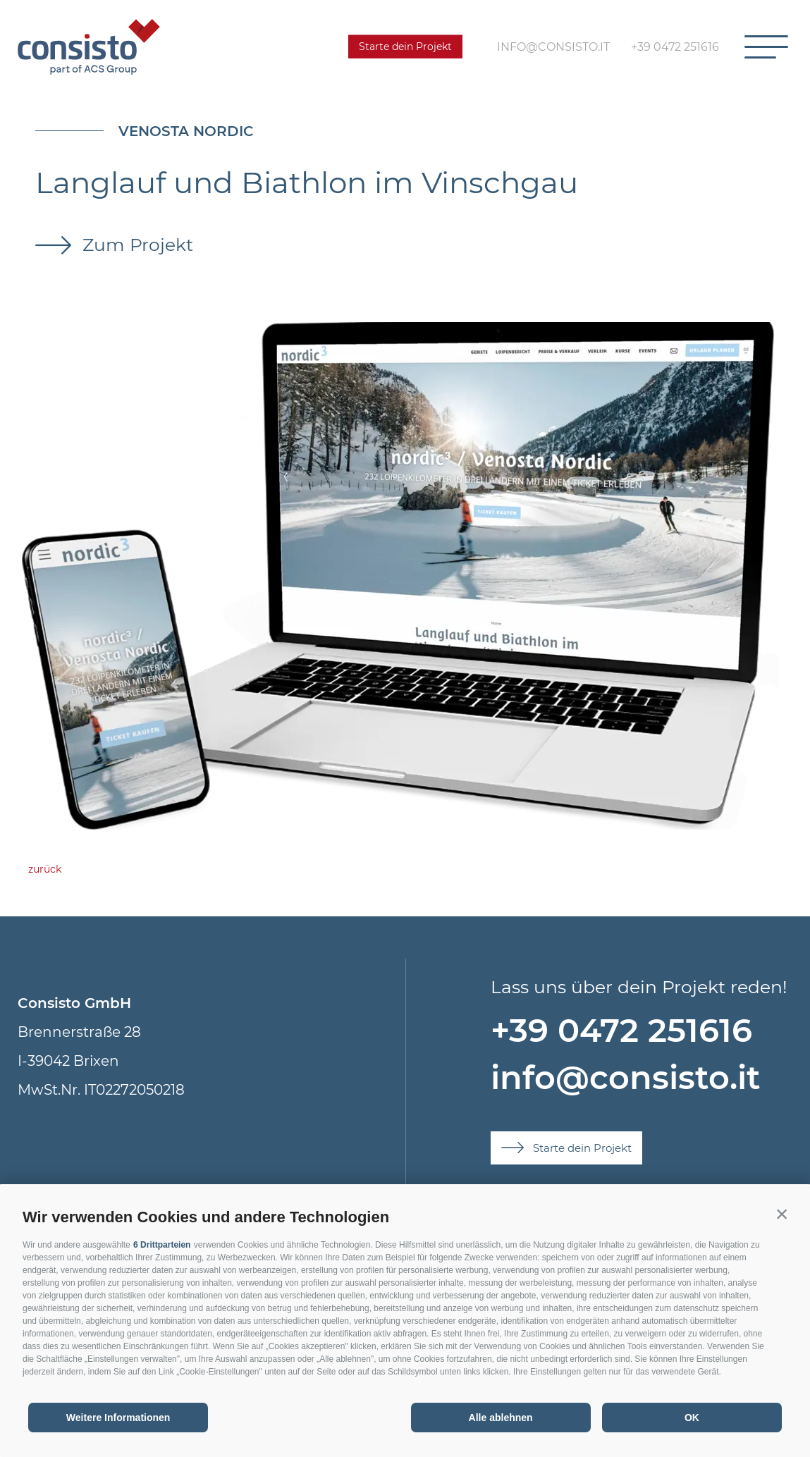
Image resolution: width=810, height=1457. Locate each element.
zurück (44, 869)
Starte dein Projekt (405, 46)
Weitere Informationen (118, 1417)
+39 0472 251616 (621, 1030)
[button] (781, 1213)
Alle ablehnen (501, 1417)
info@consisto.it (626, 1077)
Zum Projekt (135, 244)
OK (692, 1417)
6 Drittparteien (161, 1245)
